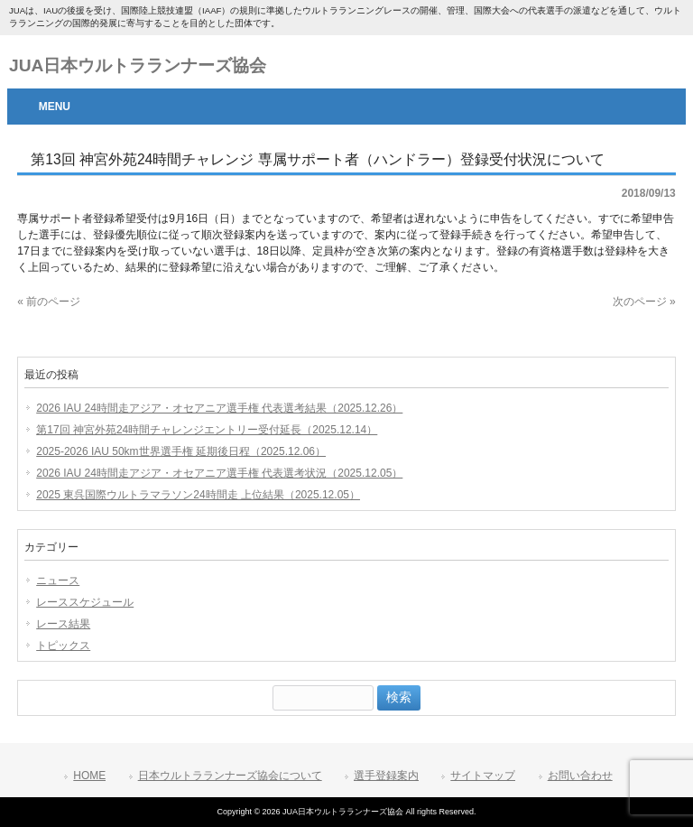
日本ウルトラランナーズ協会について (230, 775)
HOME (89, 775)
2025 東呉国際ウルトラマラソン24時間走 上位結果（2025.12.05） (198, 494)
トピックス (63, 645)
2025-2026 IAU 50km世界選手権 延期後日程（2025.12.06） (181, 451)
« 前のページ (48, 301)
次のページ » (644, 301)
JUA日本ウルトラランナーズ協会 (137, 65)
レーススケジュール (85, 602)
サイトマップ (482, 775)
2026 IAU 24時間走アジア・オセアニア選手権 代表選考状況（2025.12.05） (219, 473)
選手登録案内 (386, 775)
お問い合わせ (580, 775)
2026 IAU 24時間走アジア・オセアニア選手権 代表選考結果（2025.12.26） (219, 408)
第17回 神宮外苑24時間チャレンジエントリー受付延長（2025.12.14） (206, 429)
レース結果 (63, 624)
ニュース (57, 580)
